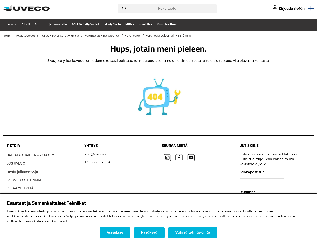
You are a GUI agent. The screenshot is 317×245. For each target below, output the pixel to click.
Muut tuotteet (167, 24)
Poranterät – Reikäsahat (102, 35)
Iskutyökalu (112, 24)
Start (6, 35)
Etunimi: (248, 192)
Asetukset (115, 232)
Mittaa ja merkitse (138, 24)
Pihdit (26, 24)
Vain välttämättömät (192, 232)
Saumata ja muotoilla (51, 24)
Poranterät (132, 35)
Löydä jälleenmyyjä (22, 172)
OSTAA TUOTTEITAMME (24, 180)
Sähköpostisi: (252, 172)
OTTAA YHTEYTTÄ (20, 188)
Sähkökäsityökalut (85, 24)
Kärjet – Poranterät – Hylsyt (60, 35)
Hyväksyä (149, 232)
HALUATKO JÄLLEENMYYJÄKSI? (30, 155)
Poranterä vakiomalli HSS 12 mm (168, 35)
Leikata (12, 24)
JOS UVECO (16, 163)
